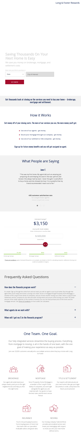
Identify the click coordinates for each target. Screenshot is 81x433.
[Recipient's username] (40, 236)
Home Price (40, 239)
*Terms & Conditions (10, 260)
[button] (40, 287)
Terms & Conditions (25, 301)
